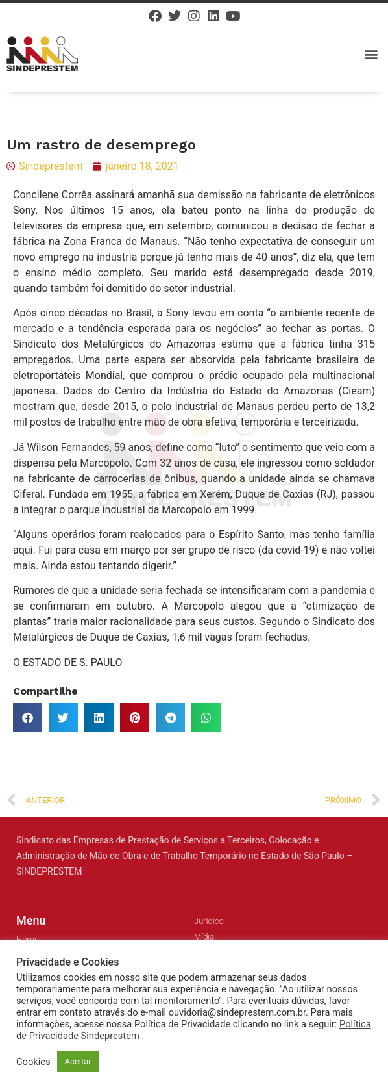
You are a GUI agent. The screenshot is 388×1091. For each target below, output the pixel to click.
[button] (371, 53)
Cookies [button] (33, 1062)
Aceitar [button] (78, 1061)
